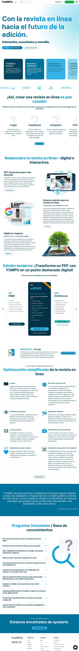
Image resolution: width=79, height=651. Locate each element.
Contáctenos (57, 640)
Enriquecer (9, 190)
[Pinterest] (16, 642)
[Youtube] (18, 642)
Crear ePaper (69, 2)
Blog (41, 640)
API (41, 642)
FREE (28, 640)
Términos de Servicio (59, 644)
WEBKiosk (29, 644)
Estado (42, 648)
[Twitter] (14, 642)
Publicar (8, 253)
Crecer (47, 226)
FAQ (41, 644)
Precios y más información (39, 332)
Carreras (56, 642)
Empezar (39, 143)
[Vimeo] (20, 642)
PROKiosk (29, 648)
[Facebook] (12, 642)
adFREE (29, 642)
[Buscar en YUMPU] (28, 2)
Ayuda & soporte (44, 646)
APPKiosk (29, 646)
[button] (16, 2)
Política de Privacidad (59, 646)
